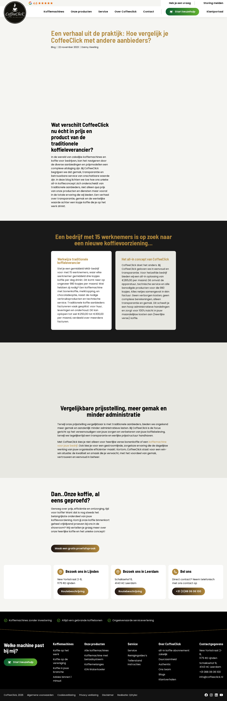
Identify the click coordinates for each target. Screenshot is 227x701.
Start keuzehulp (185, 11)
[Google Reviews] (53, 3)
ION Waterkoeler (94, 669)
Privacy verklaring (88, 695)
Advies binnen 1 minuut (62, 679)
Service (103, 11)
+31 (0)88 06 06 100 (188, 591)
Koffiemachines (54, 11)
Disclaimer (108, 695)
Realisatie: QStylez (127, 695)
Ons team (165, 669)
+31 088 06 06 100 (210, 672)
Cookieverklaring (66, 695)
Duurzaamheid (168, 659)
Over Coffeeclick (126, 11)
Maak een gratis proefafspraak (75, 548)
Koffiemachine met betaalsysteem (96, 657)
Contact (148, 11)
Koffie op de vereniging (60, 661)
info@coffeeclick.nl (211, 677)
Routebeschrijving (72, 591)
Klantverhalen (167, 679)
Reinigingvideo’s (137, 655)
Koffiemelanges (94, 664)
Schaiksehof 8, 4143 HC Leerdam (210, 665)
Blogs (162, 674)
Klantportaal (215, 11)
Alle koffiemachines (96, 650)
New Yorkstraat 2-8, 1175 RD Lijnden (210, 654)
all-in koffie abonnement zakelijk (174, 652)
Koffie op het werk (61, 652)
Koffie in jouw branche (61, 670)
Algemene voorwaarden (40, 695)
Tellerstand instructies (135, 662)
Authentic (165, 664)
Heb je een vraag (180, 3)
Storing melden (213, 3)
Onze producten (81, 11)
